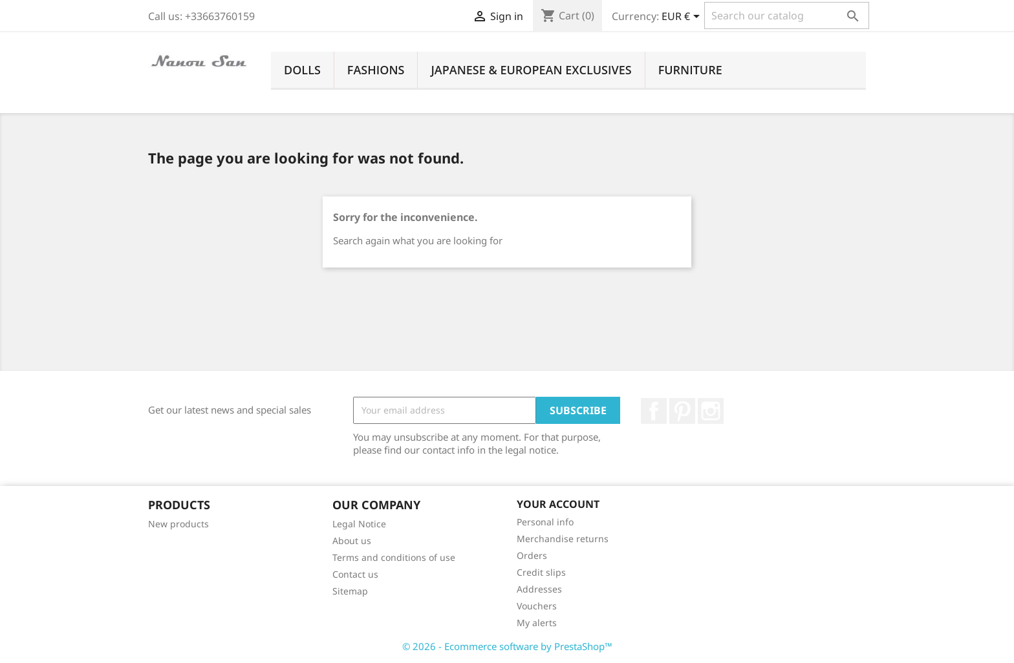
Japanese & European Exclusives (531, 70)
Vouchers (537, 606)
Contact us (355, 574)
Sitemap (350, 591)
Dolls (302, 70)
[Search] (786, 15)
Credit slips (541, 572)
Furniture (690, 70)
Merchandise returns (563, 538)
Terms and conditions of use (393, 557)
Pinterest (682, 411)
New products (178, 524)
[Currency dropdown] (683, 17)
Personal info (545, 522)
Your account (558, 504)
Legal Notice (359, 524)
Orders (532, 555)
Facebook (654, 411)
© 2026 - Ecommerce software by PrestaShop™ (507, 646)
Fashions (376, 70)
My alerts (537, 622)
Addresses (539, 589)
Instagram (711, 411)
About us (351, 540)
